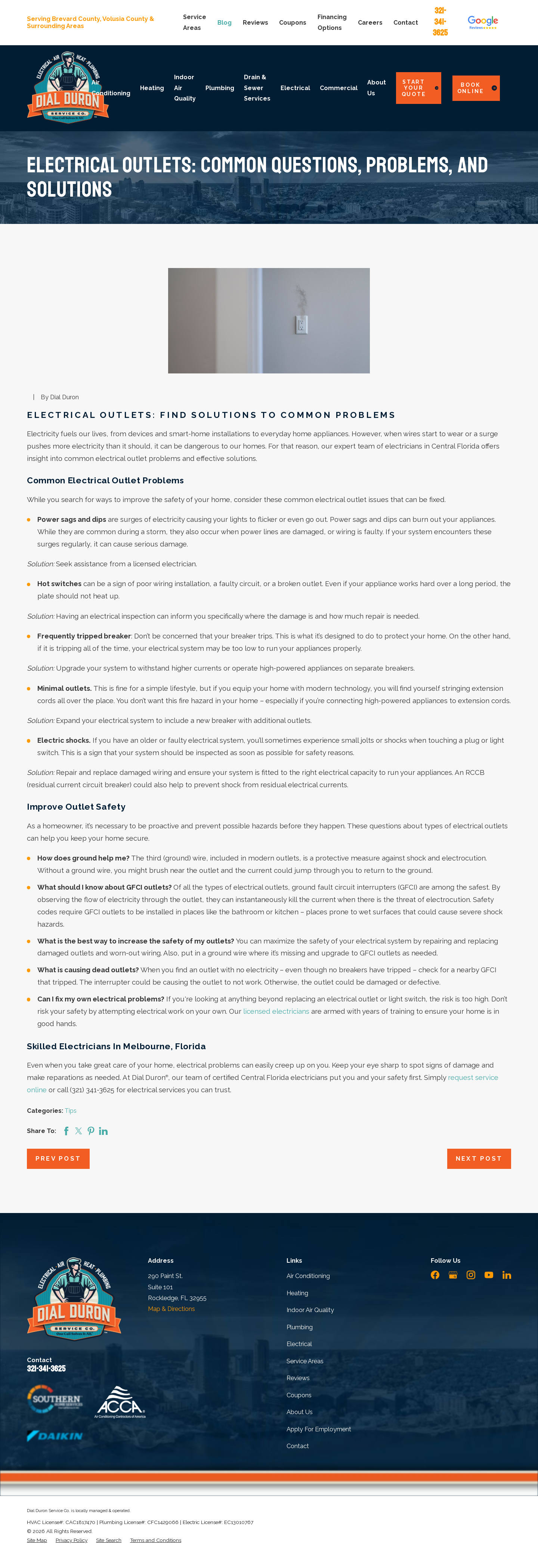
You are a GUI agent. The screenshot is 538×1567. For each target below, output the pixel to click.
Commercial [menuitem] (339, 88)
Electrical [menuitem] (295, 88)
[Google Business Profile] (453, 1275)
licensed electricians (276, 1011)
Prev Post (58, 1158)
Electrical (299, 1344)
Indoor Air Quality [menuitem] (185, 88)
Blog (224, 22)
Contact (405, 22)
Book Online (477, 88)
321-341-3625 (440, 22)
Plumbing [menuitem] (219, 88)
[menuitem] (37, 1540)
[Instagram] (471, 1275)
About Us (300, 1412)
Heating (297, 1293)
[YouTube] (489, 1275)
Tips (71, 1110)
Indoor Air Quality (310, 1310)
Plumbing (300, 1327)
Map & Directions (171, 1308)
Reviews (255, 22)
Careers (370, 22)
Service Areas (305, 1361)
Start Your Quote (420, 88)
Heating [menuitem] (152, 88)
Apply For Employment (319, 1429)
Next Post (479, 1158)
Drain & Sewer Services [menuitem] (257, 88)
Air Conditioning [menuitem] (111, 87)
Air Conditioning (308, 1276)
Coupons (292, 22)
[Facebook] (435, 1275)
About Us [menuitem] (376, 87)
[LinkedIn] (507, 1275)
